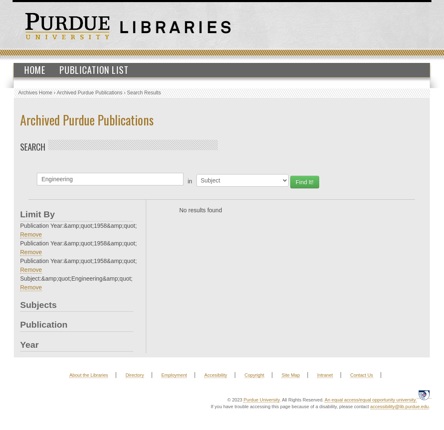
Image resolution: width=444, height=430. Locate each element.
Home (35, 69)
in (190, 181)
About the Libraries (89, 375)
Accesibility (215, 375)
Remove (31, 234)
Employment (174, 375)
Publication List (94, 69)
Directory (135, 375)
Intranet (325, 375)
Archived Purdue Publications (90, 93)
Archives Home (35, 93)
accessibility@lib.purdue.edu (399, 406)
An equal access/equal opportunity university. (371, 399)
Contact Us (361, 375)
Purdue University (261, 399)
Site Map (290, 375)
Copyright (254, 375)
